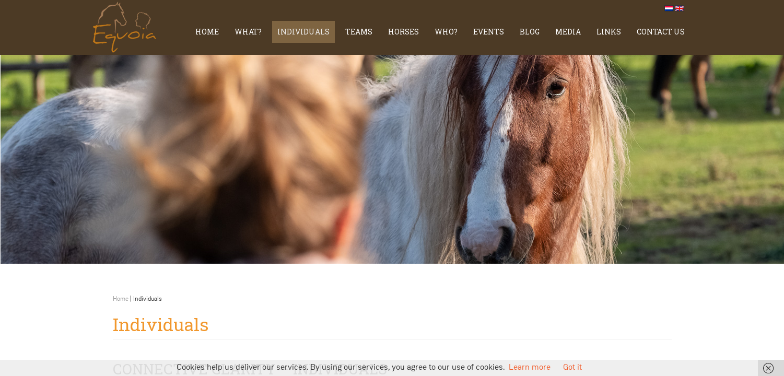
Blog (530, 32)
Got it (572, 367)
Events (488, 32)
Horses (403, 32)
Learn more (530, 367)
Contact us (661, 32)
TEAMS (358, 32)
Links (608, 32)
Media (568, 32)
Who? (446, 32)
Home (207, 32)
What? (248, 32)
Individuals (303, 32)
